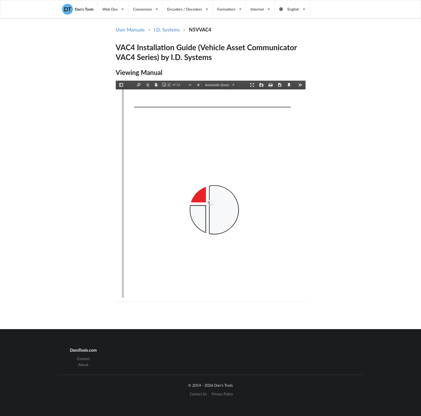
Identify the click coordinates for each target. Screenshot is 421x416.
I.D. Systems (167, 30)
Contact (83, 359)
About (83, 364)
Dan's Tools (78, 9)
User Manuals (130, 30)
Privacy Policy (222, 394)
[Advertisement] (351, 114)
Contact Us (198, 394)
